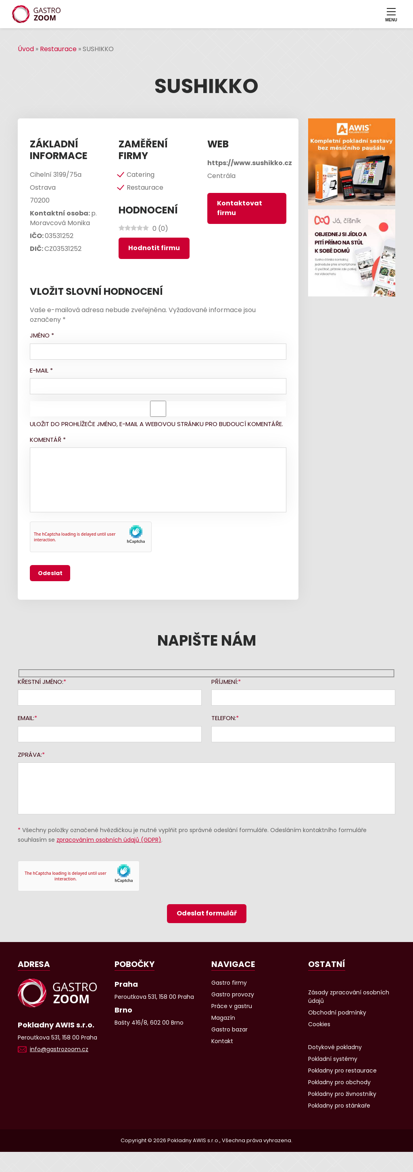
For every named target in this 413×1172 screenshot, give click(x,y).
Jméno (42, 335)
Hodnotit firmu (154, 248)
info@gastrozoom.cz (59, 1049)
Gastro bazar (229, 1029)
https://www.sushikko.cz (249, 163)
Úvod (26, 49)
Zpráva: (30, 754)
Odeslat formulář (207, 913)
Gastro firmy (229, 983)
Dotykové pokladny (335, 1047)
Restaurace (58, 49)
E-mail (41, 370)
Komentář (48, 439)
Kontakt (222, 1041)
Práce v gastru (231, 1006)
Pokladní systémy (332, 1059)
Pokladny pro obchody (339, 1082)
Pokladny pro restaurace (342, 1070)
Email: (26, 718)
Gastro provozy (232, 994)
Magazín (223, 1018)
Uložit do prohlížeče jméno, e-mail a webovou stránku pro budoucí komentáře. (156, 424)
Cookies (319, 1024)
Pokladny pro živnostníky (342, 1094)
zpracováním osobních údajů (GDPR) (108, 840)
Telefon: (223, 718)
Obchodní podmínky (337, 1012)
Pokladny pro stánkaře (339, 1106)
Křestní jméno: (40, 681)
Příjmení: (224, 681)
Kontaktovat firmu (239, 208)
